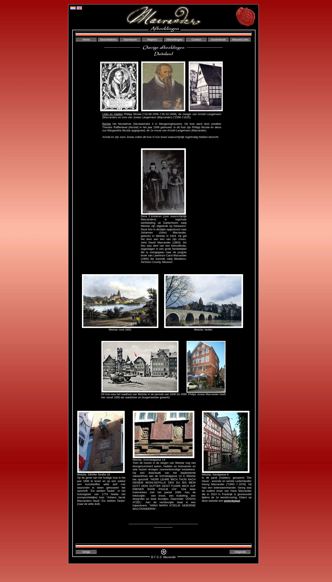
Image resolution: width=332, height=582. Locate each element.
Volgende (240, 551)
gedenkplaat (232, 500)
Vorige (86, 551)
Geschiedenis (108, 39)
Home (86, 39)
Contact (196, 39)
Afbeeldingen (174, 39)
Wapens (152, 39)
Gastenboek (218, 39)
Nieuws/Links (240, 39)
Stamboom (130, 39)
